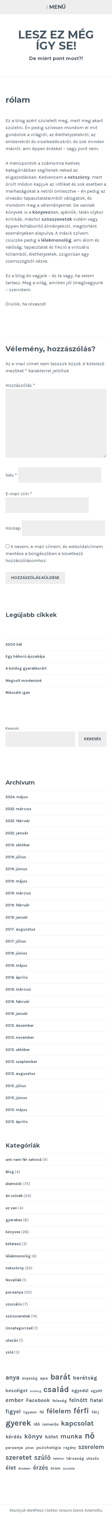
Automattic (93, 1510)
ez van (11, 1208)
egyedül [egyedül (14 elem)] (79, 1390)
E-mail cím (19, 493)
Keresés (12, 728)
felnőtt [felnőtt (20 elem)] (78, 1400)
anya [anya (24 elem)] (13, 1377)
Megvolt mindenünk (24, 680)
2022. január (17, 833)
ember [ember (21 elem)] (15, 1400)
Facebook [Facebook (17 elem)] (38, 1400)
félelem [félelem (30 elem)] (58, 1411)
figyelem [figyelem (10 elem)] (30, 1412)
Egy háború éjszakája (25, 656)
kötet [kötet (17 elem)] (51, 1437)
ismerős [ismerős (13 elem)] (50, 1424)
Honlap (13, 528)
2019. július (16, 857)
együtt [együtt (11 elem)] (96, 1391)
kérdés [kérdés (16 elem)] (14, 1437)
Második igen (18, 692)
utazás (12, 1340)
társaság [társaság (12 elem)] (75, 1458)
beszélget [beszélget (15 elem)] (17, 1390)
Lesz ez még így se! (56, 40)
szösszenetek (56, 219)
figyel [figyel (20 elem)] (13, 1411)
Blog (10, 1172)
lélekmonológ (56, 240)
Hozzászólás (20, 385)
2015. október (18, 1049)
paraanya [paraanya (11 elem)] (14, 1447)
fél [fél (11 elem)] (41, 1412)
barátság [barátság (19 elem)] (85, 1378)
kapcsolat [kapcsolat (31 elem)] (77, 1423)
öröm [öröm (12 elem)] (55, 1468)
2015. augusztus (20, 1073)
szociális (14, 1304)
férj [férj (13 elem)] (95, 1412)
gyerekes (14, 1220)
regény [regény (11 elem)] (69, 1447)
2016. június (16, 953)
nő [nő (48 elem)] (90, 1435)
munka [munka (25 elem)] (71, 1436)
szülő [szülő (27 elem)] (42, 1457)
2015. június (16, 1098)
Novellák (13, 1280)
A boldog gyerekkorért (26, 668)
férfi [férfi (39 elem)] (81, 1410)
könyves (41, 212)
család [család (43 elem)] (56, 1389)
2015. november (20, 1037)
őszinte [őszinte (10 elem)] (69, 1468)
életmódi (14, 1184)
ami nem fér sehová (23, 1159)
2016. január (17, 1013)
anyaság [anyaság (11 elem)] (30, 1378)
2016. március (18, 989)
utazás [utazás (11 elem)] (92, 1458)
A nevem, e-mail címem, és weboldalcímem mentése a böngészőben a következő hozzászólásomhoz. (54, 553)
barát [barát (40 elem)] (60, 1377)
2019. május (16, 881)
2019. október (18, 845)
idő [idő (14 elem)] (37, 1424)
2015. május (16, 1110)
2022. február (18, 821)
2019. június (16, 869)
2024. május (17, 797)
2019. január (17, 917)
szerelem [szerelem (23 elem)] (91, 1446)
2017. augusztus (20, 929)
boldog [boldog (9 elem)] (35, 1391)
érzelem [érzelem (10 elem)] (24, 1468)
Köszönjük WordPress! (27, 1510)
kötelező (13, 1244)
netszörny (79, 177)
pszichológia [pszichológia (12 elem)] (48, 1447)
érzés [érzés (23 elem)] (40, 1467)
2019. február (18, 905)
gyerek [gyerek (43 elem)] (18, 1423)
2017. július (16, 941)
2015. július (16, 1086)
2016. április (17, 977)
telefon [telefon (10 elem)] (58, 1459)
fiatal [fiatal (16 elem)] (96, 1400)
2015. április (17, 1122)
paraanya (14, 1292)
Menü (57, 7)
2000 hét (14, 644)
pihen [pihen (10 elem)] (29, 1448)
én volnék (14, 1196)
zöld (9, 1352)
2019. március (18, 893)
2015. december (20, 1025)
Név (11, 475)
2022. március (18, 809)
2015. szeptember (21, 1061)
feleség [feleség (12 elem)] (59, 1400)
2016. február (18, 1001)
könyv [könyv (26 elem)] (33, 1436)
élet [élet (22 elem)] (11, 1467)
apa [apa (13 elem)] (44, 1378)
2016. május (16, 965)
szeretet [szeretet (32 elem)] (19, 1457)
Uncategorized (19, 1328)
